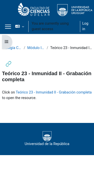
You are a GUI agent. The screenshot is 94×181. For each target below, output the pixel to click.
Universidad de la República (47, 138)
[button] (19, 26)
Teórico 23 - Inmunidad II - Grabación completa (54, 92)
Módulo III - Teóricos (36, 48)
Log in (85, 26)
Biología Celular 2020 (12, 48)
